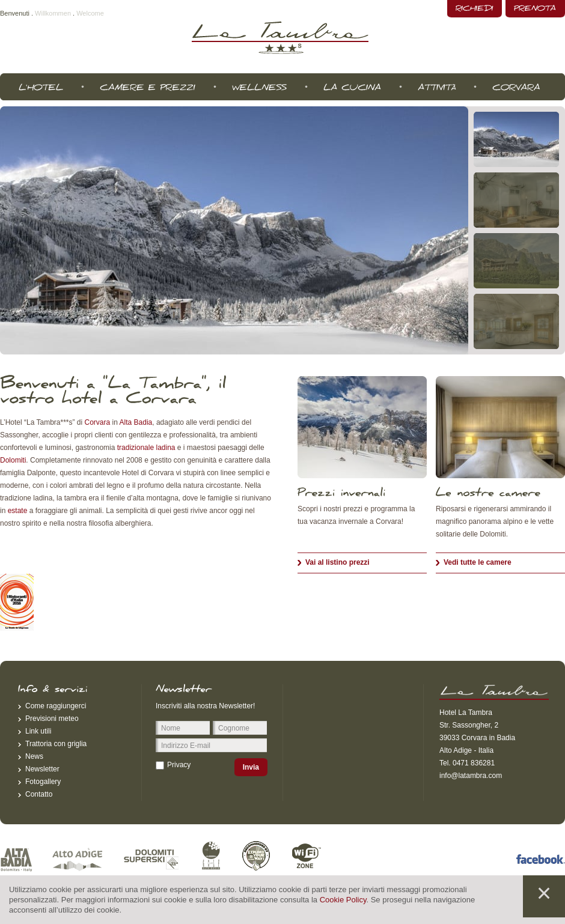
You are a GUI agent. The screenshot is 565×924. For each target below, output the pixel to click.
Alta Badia (136, 422)
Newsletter (42, 769)
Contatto (38, 794)
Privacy (179, 765)
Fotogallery (43, 781)
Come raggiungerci (55, 706)
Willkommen (53, 13)
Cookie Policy (343, 899)
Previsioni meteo (52, 718)
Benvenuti (14, 13)
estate (18, 510)
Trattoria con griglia (56, 744)
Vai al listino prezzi (337, 562)
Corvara (98, 422)
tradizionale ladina (146, 447)
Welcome (90, 13)
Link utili (38, 731)
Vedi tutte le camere (478, 562)
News (34, 756)
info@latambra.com (470, 775)
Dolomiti (13, 460)
